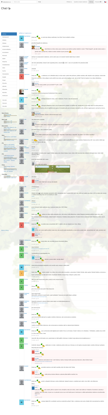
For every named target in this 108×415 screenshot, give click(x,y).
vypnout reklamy (5, 230)
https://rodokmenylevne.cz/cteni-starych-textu (39, 296)
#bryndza (4, 92)
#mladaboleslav (6, 64)
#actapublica (34, 202)
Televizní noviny (10, 140)
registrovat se (28, 33)
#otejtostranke (5, 46)
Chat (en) (4, 103)
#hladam (4, 40)
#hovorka (4, 83)
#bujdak (4, 77)
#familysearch (5, 37)
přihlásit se (21, 33)
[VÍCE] (33, 79)
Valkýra (8, 116)
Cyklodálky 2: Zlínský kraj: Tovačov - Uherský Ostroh (10, 160)
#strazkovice (34, 188)
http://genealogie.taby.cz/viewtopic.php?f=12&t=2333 (40, 248)
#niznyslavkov (5, 74)
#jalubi (3, 58)
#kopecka (4, 61)
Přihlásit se (69, 1)
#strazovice (33, 208)
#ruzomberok (5, 52)
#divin (3, 67)
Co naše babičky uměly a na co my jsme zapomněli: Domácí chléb (10, 146)
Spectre (8, 175)
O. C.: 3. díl (9, 121)
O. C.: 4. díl (9, 122)
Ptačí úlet (9, 114)
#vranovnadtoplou (6, 49)
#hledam (4, 43)
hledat (39, 1)
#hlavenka (4, 89)
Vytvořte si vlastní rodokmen (80, 1)
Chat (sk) (4, 100)
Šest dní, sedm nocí (11, 177)
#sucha (4, 71)
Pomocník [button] (98, 1)
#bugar (4, 80)
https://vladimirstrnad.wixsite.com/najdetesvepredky (43, 361)
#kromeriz (4, 55)
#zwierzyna (5, 95)
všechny (4, 34)
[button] (105, 2)
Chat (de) (4, 106)
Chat (91, 1)
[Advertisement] (54, 21)
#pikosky (4, 86)
